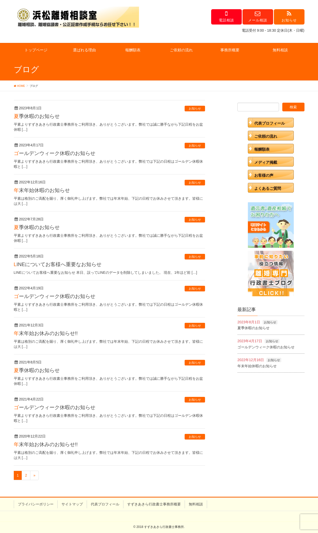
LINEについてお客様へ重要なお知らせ (57, 264)
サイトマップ (72, 504)
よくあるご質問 (267, 188)
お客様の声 (263, 175)
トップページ (35, 50)
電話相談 (226, 16)
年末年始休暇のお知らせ (42, 190)
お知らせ (289, 16)
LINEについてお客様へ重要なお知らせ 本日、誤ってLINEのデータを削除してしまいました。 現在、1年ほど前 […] (105, 272)
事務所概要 (229, 50)
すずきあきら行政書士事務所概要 (154, 504)
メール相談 (257, 16)
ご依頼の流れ (181, 50)
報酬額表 (133, 50)
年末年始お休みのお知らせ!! (46, 333)
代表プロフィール (269, 123)
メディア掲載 (265, 162)
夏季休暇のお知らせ (37, 116)
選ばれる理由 (84, 50)
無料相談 (280, 50)
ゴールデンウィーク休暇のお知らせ (54, 153)
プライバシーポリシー (36, 504)
